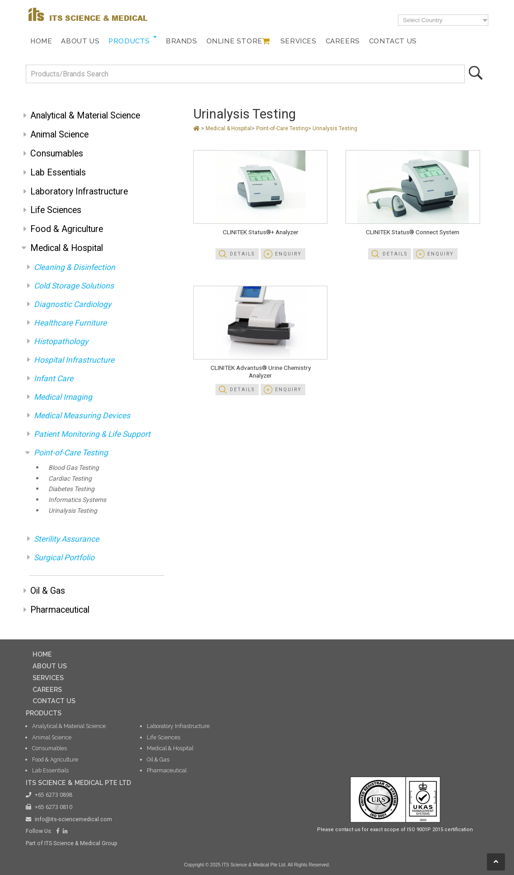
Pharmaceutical (59, 610)
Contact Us (393, 41)
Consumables (56, 153)
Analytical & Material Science (85, 115)
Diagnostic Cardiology (72, 304)
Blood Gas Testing (73, 467)
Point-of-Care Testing (71, 452)
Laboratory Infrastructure (79, 191)
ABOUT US (50, 666)
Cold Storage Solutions (74, 285)
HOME (42, 654)
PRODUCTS (43, 713)
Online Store (234, 41)
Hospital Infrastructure (74, 359)
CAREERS (47, 689)
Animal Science (59, 134)
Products (129, 41)
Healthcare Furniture (70, 322)
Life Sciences (55, 210)
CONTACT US (54, 701)
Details (242, 254)
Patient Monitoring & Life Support (92, 434)
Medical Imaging (63, 397)
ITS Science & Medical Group (80, 843)
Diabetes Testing (71, 488)
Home (41, 41)
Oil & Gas (47, 591)
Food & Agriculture (66, 229)
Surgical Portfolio (64, 557)
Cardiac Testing (70, 478)
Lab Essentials (58, 172)
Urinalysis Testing (72, 510)
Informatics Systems (77, 499)
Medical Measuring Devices (82, 415)
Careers (343, 41)
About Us (80, 41)
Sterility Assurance (66, 539)
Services (298, 41)
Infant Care (53, 378)
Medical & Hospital (66, 248)
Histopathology (61, 341)
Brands (181, 41)
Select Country (422, 20)
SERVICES (48, 677)
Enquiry (288, 254)
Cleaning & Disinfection (74, 267)
